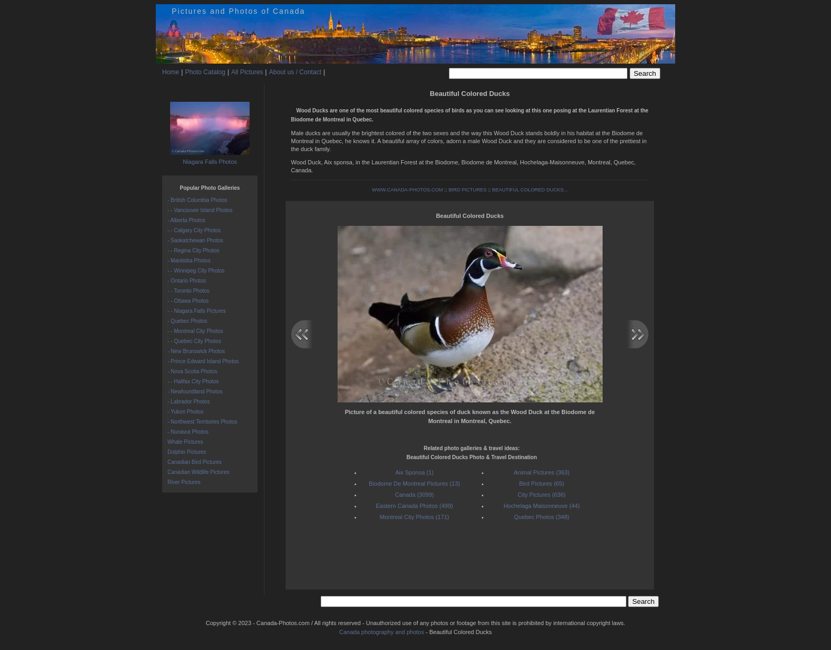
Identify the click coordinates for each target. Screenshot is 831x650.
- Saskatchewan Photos (195, 240)
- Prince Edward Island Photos (203, 361)
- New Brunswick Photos (196, 351)
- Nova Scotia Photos (192, 371)
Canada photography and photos (381, 632)
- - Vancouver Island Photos (200, 210)
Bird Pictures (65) (541, 483)
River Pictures (183, 482)
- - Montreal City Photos (195, 331)
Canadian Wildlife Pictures (198, 472)
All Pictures (247, 72)
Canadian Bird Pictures (194, 462)
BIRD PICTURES (467, 189)
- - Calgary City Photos (194, 230)
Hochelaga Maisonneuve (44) (541, 506)
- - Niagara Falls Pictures (196, 311)
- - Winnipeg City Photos (196, 271)
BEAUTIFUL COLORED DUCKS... (530, 189)
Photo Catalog (205, 72)
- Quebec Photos (187, 321)
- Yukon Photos (185, 412)
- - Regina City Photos (193, 250)
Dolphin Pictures (186, 452)
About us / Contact (295, 72)
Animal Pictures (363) (541, 472)
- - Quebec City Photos (194, 341)
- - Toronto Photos (188, 291)
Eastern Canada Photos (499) (414, 506)
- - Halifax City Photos (193, 381)
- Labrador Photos (188, 402)
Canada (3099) (414, 494)
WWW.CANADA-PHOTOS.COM (407, 189)
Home (170, 72)
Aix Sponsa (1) (414, 472)
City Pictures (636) (541, 494)
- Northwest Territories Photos (202, 422)
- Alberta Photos (186, 220)
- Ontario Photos (186, 281)
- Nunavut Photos (187, 432)
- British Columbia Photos (197, 200)
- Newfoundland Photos (195, 391)
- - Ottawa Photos (188, 301)
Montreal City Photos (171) (414, 517)
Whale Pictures (185, 442)
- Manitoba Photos (188, 260)
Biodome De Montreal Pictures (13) (414, 483)
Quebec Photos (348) (542, 517)
